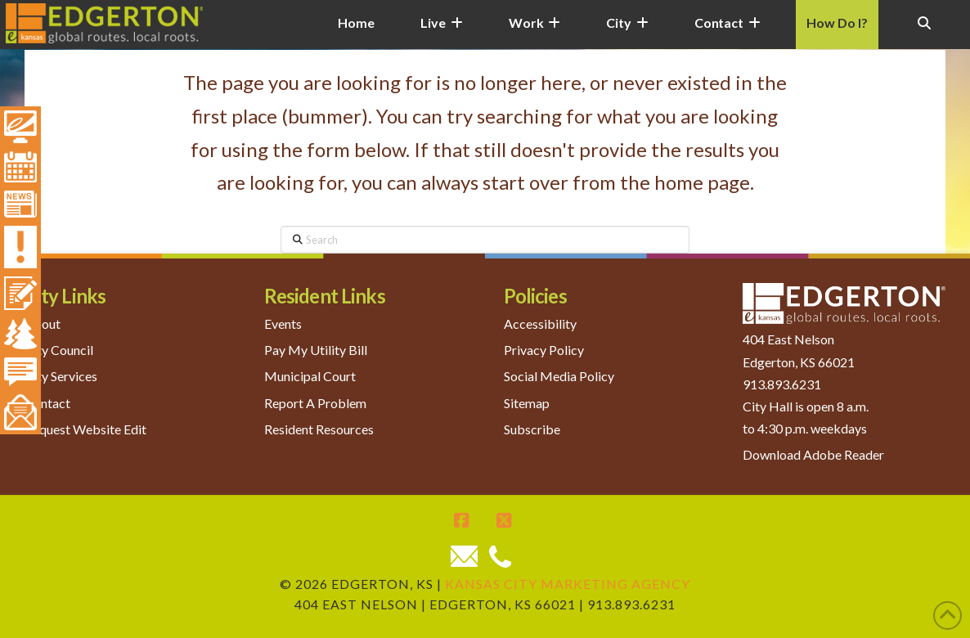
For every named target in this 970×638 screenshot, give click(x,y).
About (43, 323)
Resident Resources (319, 429)
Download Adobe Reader (813, 454)
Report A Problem (315, 403)
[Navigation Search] (924, 32)
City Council (59, 349)
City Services (61, 376)
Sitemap (527, 403)
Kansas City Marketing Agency (567, 583)
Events (283, 323)
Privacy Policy (544, 349)
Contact (47, 403)
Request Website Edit (85, 429)
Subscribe (532, 429)
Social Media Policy (559, 376)
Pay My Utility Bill (315, 349)
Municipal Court (310, 376)
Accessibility (540, 323)
